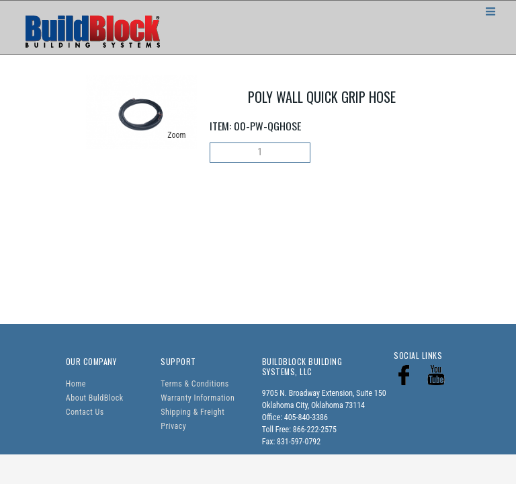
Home (76, 384)
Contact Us (85, 412)
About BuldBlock (95, 398)
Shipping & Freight (192, 412)
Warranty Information (197, 398)
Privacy (173, 426)
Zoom (176, 135)
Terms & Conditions (194, 384)
